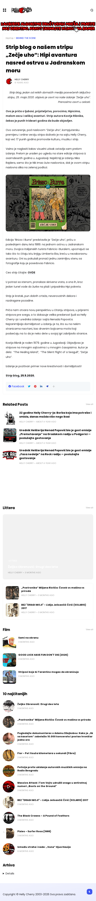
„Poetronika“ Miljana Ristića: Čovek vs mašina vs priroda (52, 589)
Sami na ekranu (28, 637)
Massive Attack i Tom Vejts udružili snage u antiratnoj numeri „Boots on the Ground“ (52, 784)
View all (89, 404)
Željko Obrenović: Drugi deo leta (33, 567)
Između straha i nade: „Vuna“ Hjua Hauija (44, 847)
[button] (53, 386)
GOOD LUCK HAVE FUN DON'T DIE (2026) (43, 654)
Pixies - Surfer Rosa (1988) (34, 831)
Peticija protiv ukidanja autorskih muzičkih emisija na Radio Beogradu (52, 769)
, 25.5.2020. (20, 375)
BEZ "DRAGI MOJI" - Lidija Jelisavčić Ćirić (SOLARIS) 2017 (53, 606)
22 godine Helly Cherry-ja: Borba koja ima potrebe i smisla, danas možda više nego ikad (55, 415)
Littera (13, 560)
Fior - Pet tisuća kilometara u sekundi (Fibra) (46, 753)
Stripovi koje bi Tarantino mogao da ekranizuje (48, 672)
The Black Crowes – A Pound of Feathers (43, 815)
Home (10, 38)
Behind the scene (26, 38)
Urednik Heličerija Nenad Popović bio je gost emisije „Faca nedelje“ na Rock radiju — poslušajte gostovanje (55, 454)
